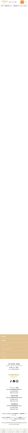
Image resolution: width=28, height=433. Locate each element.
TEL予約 (17, 431)
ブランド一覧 (10, 431)
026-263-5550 (15, 391)
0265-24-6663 (15, 407)
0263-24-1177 (15, 399)
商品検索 (3, 431)
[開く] (14, 336)
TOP (2, 5)
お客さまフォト (8, 5)
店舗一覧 (24, 431)
